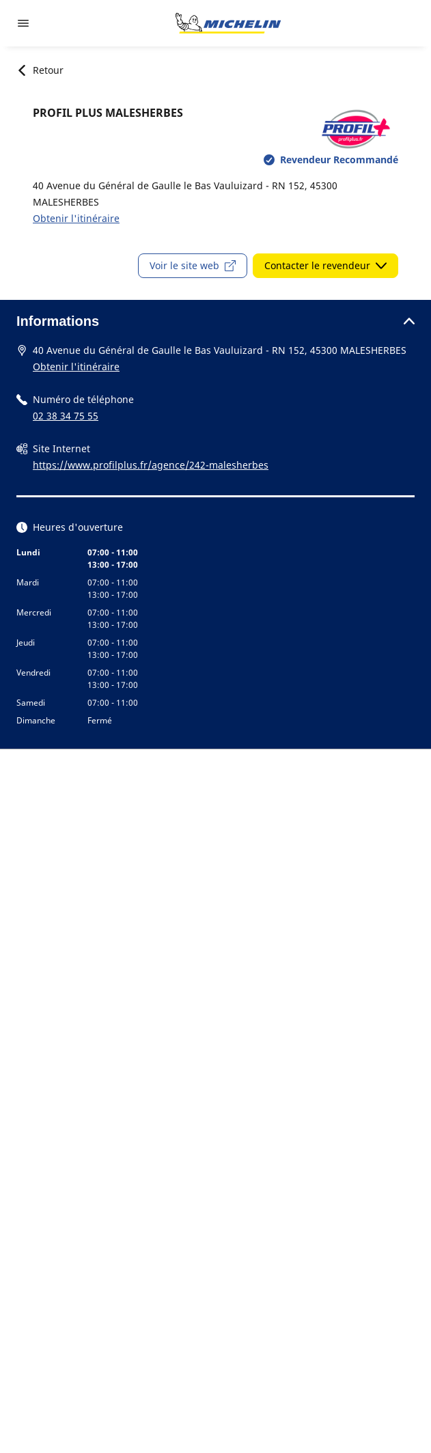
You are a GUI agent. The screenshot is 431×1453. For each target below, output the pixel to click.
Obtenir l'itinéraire (76, 218)
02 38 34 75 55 (65, 415)
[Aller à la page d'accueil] (228, 23)
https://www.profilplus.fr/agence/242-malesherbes (150, 464)
